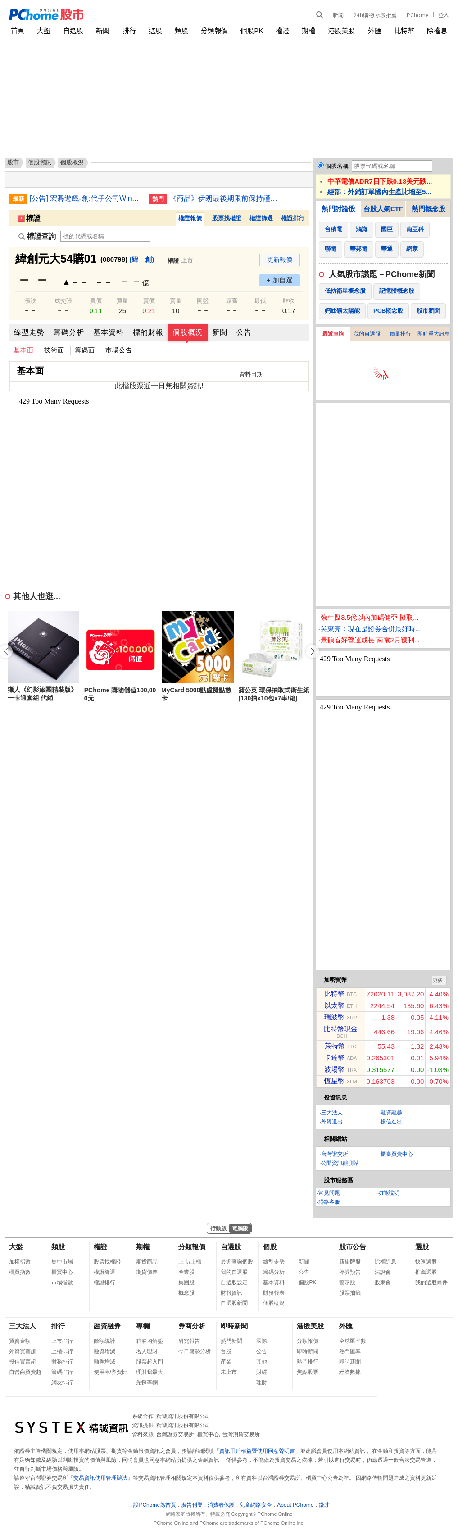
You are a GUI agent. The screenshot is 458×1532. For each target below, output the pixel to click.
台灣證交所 (334, 1154)
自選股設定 (234, 1282)
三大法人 (332, 1112)
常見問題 (329, 1193)
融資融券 (391, 1112)
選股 (155, 30)
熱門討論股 (338, 209)
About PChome (295, 1505)
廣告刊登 (192, 1505)
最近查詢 (333, 334)
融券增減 (104, 1362)
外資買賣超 (22, 1351)
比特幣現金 (341, 1028)
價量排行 (400, 334)
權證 (282, 30)
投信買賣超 (22, 1362)
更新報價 (279, 259)
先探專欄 (147, 1382)
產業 (226, 1362)
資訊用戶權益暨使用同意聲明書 (257, 1451)
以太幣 (334, 1005)
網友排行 (62, 1382)
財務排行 (62, 1362)
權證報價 (190, 218)
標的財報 (148, 332)
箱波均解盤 (149, 1341)
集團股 (186, 1282)
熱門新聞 (231, 1341)
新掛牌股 (350, 1262)
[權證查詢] (105, 236)
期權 (308, 30)
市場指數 (62, 1282)
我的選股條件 (431, 1282)
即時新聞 (234, 1326)
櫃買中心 (62, 1272)
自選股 (73, 30)
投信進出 (391, 1121)
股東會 (383, 1282)
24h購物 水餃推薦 (375, 14)
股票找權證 (226, 218)
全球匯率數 (352, 1341)
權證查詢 (37, 236)
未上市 (229, 1372)
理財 (261, 1382)
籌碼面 (85, 350)
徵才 (324, 1505)
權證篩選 (261, 218)
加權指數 (20, 1262)
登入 (443, 14)
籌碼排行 (62, 1372)
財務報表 (274, 1293)
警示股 (347, 1282)
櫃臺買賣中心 (397, 1154)
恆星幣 (334, 1081)
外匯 (374, 30)
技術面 (54, 350)
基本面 (24, 350)
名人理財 (147, 1351)
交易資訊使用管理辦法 (100, 1478)
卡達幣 (334, 1057)
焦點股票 (307, 1372)
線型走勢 (29, 332)
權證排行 (292, 218)
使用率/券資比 (110, 1372)
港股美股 (341, 30)
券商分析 (191, 1326)
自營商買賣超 (25, 1372)
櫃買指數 (20, 1272)
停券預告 (350, 1272)
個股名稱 (337, 166)
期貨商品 (147, 1262)
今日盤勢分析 (194, 1351)
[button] (312, 651)
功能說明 (388, 1193)
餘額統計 (104, 1341)
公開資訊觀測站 (340, 1163)
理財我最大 (149, 1372)
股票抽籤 (350, 1293)
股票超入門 (149, 1362)
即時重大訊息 (433, 334)
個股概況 (187, 332)
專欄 (143, 1326)
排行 (129, 30)
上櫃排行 (62, 1351)
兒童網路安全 (256, 1505)
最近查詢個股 (237, 1262)
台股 (226, 1351)
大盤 (43, 30)
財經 (261, 1372)
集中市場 (62, 1262)
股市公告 (352, 1246)
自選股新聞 (234, 1303)
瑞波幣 (334, 1017)
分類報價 (214, 30)
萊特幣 (335, 1046)
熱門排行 (307, 1362)
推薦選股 (426, 1272)
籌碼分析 (69, 332)
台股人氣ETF (383, 209)
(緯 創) (141, 259)
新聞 (338, 14)
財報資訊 (231, 1293)
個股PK (251, 30)
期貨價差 (147, 1272)
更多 (438, 980)
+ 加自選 (280, 280)
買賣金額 (20, 1341)
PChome (417, 14)
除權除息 (385, 1262)
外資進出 (332, 1121)
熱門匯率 (350, 1351)
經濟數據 (350, 1372)
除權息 (437, 30)
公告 (244, 332)
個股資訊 (39, 162)
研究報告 (189, 1341)
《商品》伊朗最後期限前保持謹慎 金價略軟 (225, 198)
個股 (270, 1246)
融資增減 (104, 1351)
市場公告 (118, 350)
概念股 (186, 1293)
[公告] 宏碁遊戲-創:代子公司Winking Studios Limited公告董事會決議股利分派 (86, 198)
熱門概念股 (428, 209)
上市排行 (62, 1341)
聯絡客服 (329, 1202)
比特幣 (404, 30)
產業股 (186, 1272)
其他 (261, 1362)
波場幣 (334, 1069)
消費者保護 (221, 1505)
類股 (181, 30)
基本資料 (108, 332)
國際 (261, 1341)
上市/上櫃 (189, 1262)
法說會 (383, 1272)
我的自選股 (367, 334)
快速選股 (426, 1262)
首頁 (17, 30)
